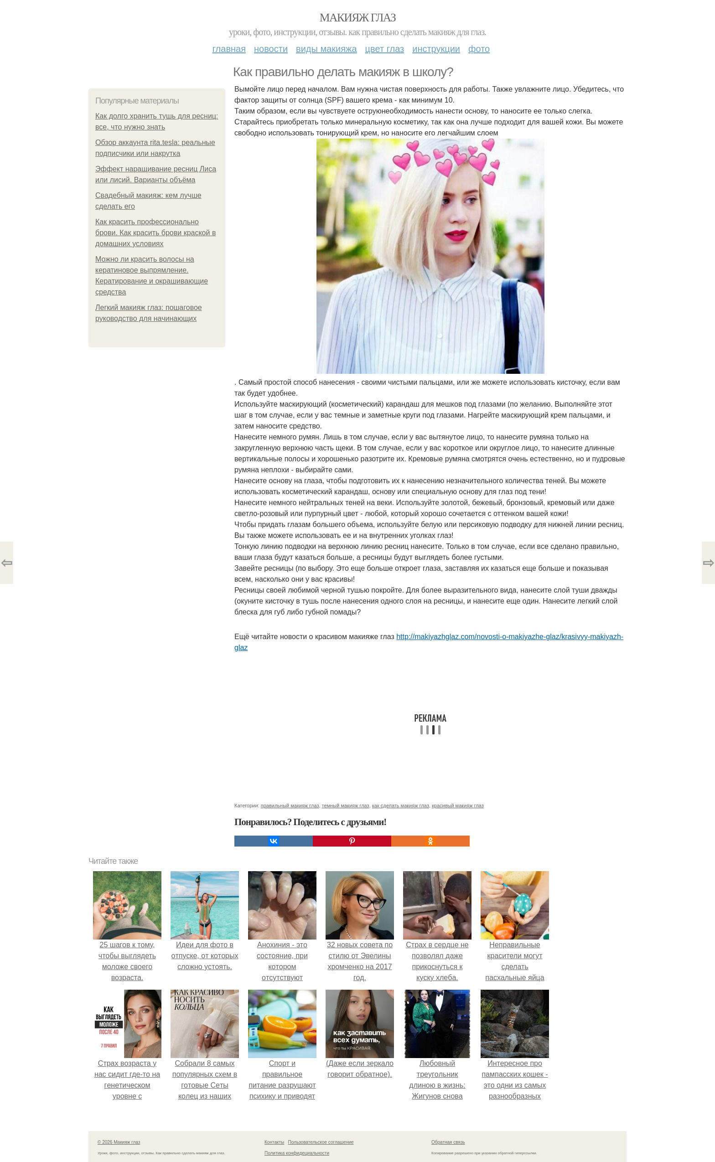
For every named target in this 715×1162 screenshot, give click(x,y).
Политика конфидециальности (296, 1153)
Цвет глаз (384, 49)
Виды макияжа (326, 49)
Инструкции (436, 49)
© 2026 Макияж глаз (119, 1142)
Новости (271, 49)
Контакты (274, 1142)
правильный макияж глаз (290, 805)
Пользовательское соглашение (321, 1142)
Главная (229, 49)
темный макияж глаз (345, 805)
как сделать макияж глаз (400, 805)
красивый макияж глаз (458, 805)
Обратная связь (448, 1142)
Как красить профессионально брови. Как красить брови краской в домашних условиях (155, 233)
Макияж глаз (358, 17)
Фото (479, 49)
